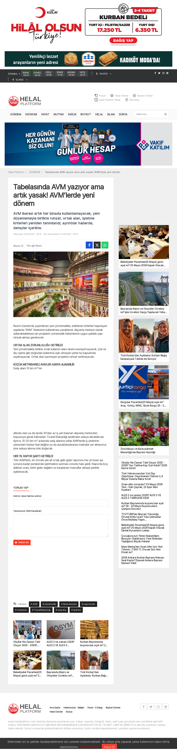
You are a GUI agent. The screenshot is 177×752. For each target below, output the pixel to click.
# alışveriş (61, 612)
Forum (90, 709)
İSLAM (111, 116)
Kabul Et (109, 747)
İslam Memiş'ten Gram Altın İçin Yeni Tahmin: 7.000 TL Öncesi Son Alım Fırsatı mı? (142, 551)
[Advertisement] (60, 402)
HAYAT (45, 116)
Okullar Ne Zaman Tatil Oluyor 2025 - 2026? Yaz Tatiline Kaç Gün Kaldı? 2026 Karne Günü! (26, 645)
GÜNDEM (15, 116)
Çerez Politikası (89, 747)
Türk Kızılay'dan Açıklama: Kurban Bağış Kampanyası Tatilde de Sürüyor (93, 676)
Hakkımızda (69, 709)
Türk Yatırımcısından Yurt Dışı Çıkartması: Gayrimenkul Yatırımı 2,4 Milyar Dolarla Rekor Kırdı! (142, 478)
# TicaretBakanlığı (41, 612)
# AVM (34, 606)
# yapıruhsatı (88, 606)
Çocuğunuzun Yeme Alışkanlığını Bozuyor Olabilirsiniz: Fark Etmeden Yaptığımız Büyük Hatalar (141, 540)
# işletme (76, 612)
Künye (69, 713)
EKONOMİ (31, 116)
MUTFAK (59, 116)
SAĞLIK (72, 116)
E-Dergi (98, 709)
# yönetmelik (49, 606)
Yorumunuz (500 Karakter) (27, 512)
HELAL (99, 116)
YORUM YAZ (22, 544)
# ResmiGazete (69, 606)
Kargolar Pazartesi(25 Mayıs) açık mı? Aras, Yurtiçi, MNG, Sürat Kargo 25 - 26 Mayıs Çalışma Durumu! (143, 406)
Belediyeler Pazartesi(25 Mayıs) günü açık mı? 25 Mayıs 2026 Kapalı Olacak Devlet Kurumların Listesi (27, 676)
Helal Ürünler (56, 713)
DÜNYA (123, 116)
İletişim (81, 709)
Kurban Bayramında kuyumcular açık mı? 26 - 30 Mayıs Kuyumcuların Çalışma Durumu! (93, 645)
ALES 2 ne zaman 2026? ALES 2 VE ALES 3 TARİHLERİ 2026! (60, 645)
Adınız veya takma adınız (27, 497)
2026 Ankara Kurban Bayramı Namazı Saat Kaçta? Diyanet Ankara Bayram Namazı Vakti (142, 562)
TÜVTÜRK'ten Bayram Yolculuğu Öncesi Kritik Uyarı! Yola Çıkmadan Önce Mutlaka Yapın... (141, 519)
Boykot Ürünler (113, 709)
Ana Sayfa (55, 709)
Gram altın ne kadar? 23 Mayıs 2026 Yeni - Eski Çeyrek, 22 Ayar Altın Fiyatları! (142, 489)
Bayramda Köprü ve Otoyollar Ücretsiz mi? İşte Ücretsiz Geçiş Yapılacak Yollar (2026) (60, 676)
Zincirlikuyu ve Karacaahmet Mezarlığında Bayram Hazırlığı (137, 452)
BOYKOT (86, 116)
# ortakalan (21, 612)
